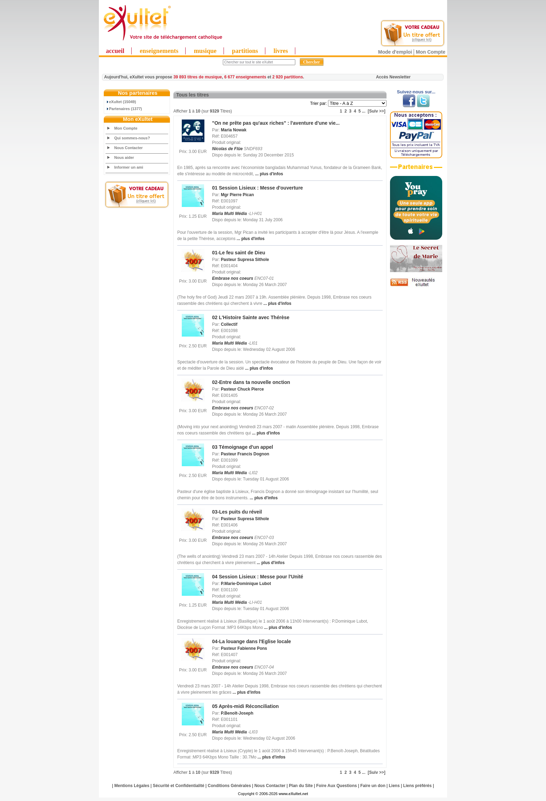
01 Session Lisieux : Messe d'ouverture (257, 188)
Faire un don (372, 785)
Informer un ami (128, 167)
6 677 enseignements (245, 77)
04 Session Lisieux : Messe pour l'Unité (257, 576)
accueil (115, 50)
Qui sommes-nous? (132, 138)
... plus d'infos (268, 173)
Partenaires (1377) (124, 109)
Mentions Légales (131, 785)
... (363, 111)
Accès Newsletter (393, 77)
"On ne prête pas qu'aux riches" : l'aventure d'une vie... (276, 123)
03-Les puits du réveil (237, 512)
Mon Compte (430, 52)
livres (280, 50)
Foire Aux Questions (336, 785)
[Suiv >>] (376, 111)
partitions (245, 50)
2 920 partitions (287, 77)
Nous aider (124, 157)
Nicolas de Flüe (227, 148)
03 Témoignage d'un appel (242, 447)
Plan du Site (301, 785)
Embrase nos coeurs (232, 278)
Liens (394, 785)
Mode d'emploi (395, 52)
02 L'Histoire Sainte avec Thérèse (250, 317)
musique (205, 50)
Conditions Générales (229, 785)
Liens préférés (417, 785)
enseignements (159, 50)
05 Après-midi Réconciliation (245, 706)
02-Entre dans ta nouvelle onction (251, 382)
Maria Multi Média (229, 213)
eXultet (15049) (121, 102)
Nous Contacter (128, 148)
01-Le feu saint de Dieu (238, 252)
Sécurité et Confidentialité (178, 785)
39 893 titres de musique (197, 77)
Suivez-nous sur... (416, 91)
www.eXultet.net (293, 794)
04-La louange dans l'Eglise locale (251, 641)
